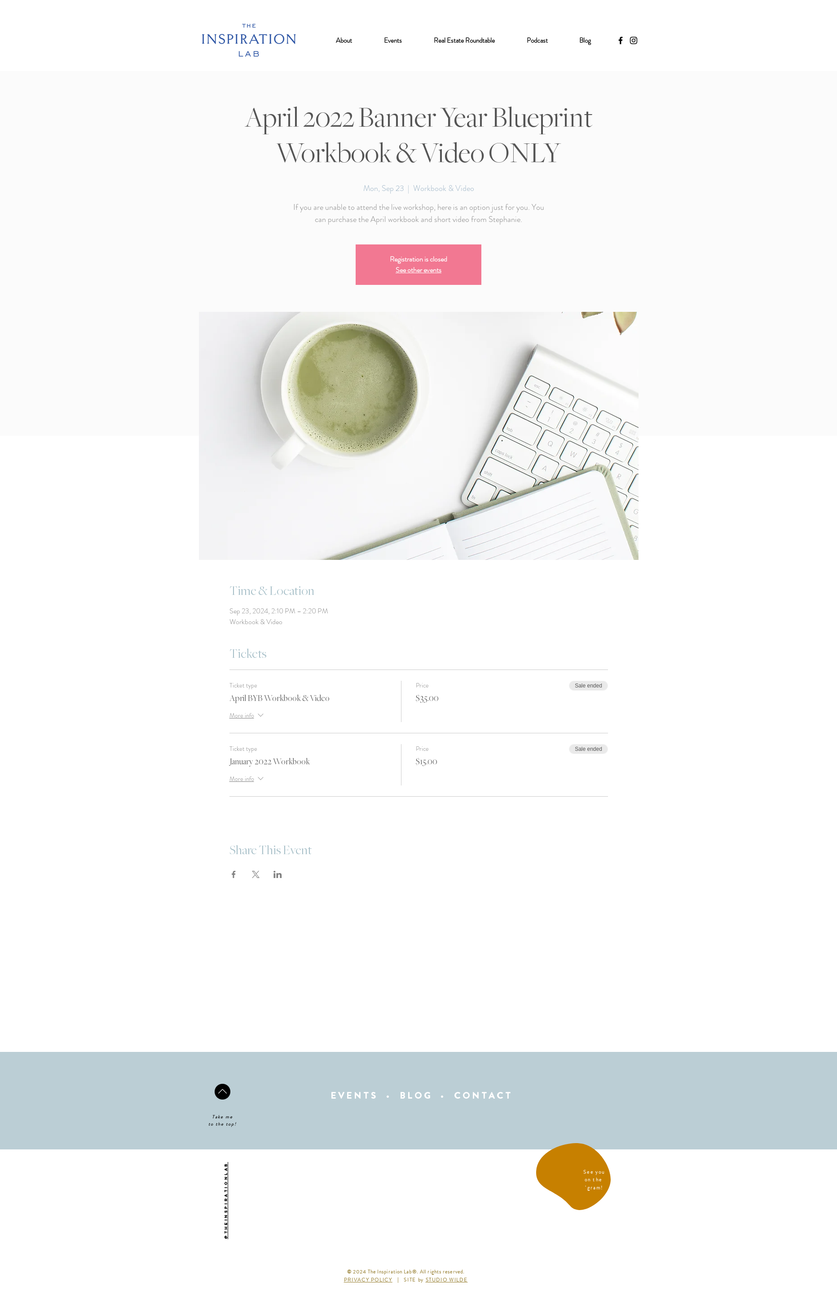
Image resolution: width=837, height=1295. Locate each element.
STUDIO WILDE (447, 1279)
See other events (418, 270)
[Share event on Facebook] (233, 874)
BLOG (416, 1095)
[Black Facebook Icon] (621, 40)
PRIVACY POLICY (368, 1279)
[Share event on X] (255, 874)
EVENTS (354, 1095)
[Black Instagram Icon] (634, 40)
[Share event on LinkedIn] (277, 874)
